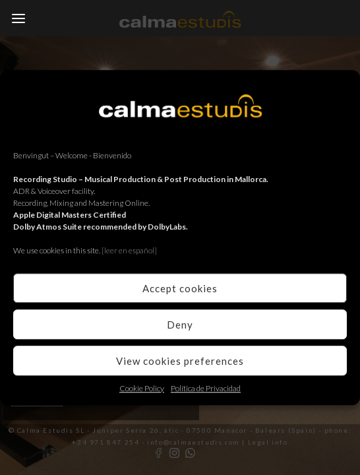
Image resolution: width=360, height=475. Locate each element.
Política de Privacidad (206, 388)
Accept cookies (180, 288)
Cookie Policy (141, 388)
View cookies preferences (180, 361)
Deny (180, 325)
